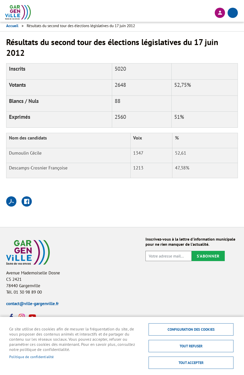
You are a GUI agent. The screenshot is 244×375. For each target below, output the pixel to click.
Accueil (12, 25)
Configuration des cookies (191, 329)
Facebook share (27, 201)
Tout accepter (191, 362)
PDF (11, 201)
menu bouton (233, 13)
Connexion (220, 13)
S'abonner (208, 256)
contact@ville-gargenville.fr (32, 303)
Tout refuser (191, 346)
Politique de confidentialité (31, 357)
